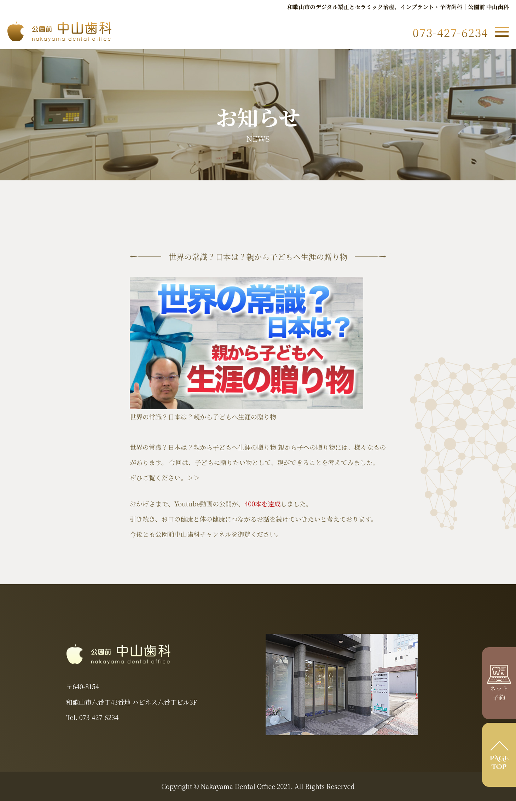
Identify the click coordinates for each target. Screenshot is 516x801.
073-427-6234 (98, 717)
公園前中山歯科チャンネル (193, 534)
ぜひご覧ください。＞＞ (165, 477)
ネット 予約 (499, 687)
